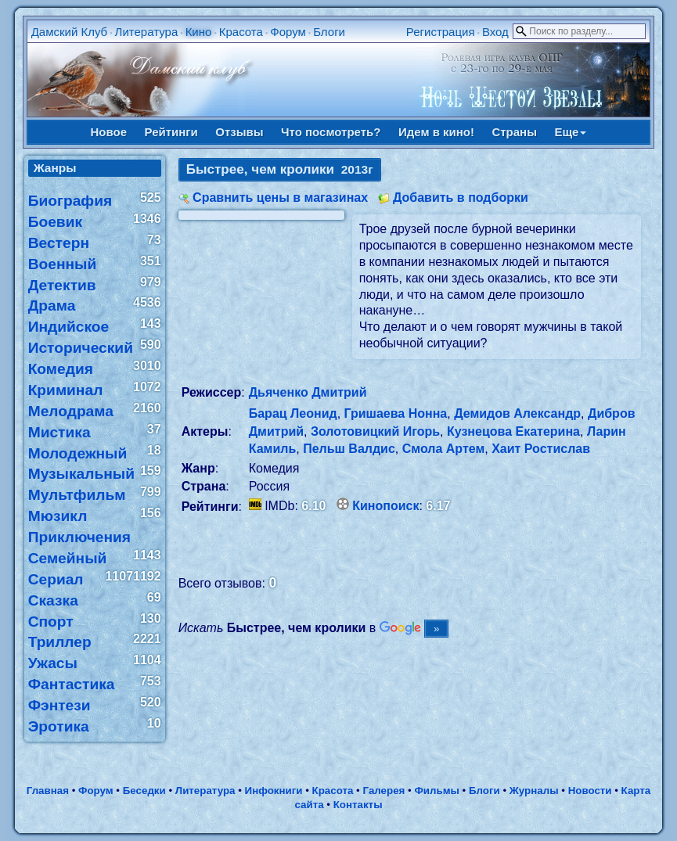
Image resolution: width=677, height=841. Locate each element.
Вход (495, 31)
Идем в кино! (436, 131)
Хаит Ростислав (541, 448)
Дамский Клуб (69, 31)
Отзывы (239, 131)
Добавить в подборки (460, 197)
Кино (198, 31)
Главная (48, 790)
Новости (590, 790)
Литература (146, 31)
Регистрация (440, 31)
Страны (514, 131)
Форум (288, 31)
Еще (570, 131)
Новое (109, 131)
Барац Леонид (293, 413)
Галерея (384, 790)
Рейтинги (171, 131)
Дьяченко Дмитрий (308, 392)
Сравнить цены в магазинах (280, 197)
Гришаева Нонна (396, 413)
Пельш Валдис (349, 448)
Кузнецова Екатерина (513, 431)
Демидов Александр (517, 413)
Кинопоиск (385, 505)
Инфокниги (274, 790)
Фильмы (436, 790)
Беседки (144, 790)
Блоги (329, 31)
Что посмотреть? (330, 131)
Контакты (358, 804)
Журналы (534, 790)
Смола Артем (443, 448)
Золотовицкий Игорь (375, 431)
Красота (241, 31)
